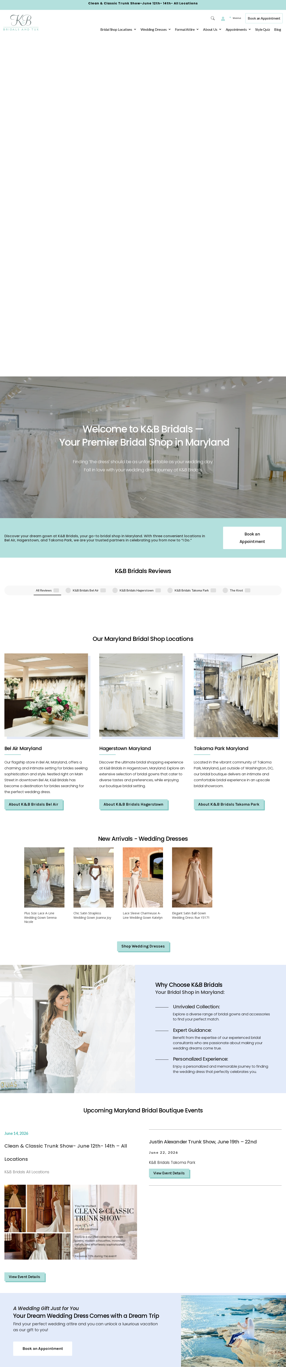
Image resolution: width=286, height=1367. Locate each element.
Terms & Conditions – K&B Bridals (100, 1304)
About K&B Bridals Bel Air (33, 450)
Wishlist (231, 18)
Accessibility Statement (97, 1318)
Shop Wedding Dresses (143, 592)
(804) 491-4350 (193, 1294)
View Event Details (24, 922)
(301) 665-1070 (142, 1301)
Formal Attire (185, 29)
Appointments (236, 29)
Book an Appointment (264, 18)
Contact (84, 1347)
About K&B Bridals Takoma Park (228, 450)
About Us (210, 29)
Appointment (88, 1328)
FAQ (81, 1357)
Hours (134, 1311)
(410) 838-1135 (244, 1294)
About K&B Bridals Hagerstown (133, 450)
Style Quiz (262, 29)
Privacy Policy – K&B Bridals (95, 1285)
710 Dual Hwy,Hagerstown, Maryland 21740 (149, 1286)
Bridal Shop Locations (116, 29)
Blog (277, 29)
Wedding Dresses (154, 29)
